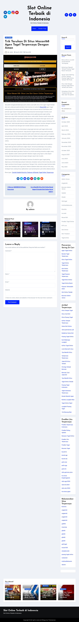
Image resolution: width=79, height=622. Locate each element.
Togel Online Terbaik (67, 381)
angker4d (64, 510)
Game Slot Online (67, 326)
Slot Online (9, 37)
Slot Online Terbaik (67, 292)
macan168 (65, 547)
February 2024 (66, 134)
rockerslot (64, 558)
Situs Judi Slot (66, 314)
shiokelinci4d (65, 551)
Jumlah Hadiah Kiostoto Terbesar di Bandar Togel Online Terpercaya (33, 172)
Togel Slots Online (67, 280)
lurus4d (64, 213)
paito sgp (64, 465)
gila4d (63, 530)
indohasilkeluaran (67, 561)
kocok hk (64, 452)
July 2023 (65, 158)
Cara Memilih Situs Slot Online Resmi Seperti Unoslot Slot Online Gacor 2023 (42, 189)
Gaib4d (64, 193)
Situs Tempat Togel (67, 310)
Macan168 (28, 52)
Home (34, 28)
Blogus (44, 619)
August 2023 (65, 154)
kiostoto (64, 506)
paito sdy (64, 462)
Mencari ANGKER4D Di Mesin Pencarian (29, 228)
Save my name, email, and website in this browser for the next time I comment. (29, 297)
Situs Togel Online (67, 259)
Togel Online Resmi (67, 283)
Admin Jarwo (66, 179)
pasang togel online (67, 554)
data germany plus (67, 472)
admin (11, 52)
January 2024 (66, 138)
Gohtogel (64, 201)
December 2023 (66, 142)
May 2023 (64, 166)
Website (7, 289)
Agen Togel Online (67, 250)
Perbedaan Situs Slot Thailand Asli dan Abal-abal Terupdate (68, 93)
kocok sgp (64, 455)
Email (7, 281)
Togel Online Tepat (67, 403)
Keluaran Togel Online (68, 436)
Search (64, 37)
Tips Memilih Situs (67, 352)
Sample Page (42, 28)
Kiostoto (64, 209)
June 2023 (65, 162)
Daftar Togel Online (67, 345)
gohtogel (64, 544)
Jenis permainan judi (68, 329)
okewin (64, 564)
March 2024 (65, 130)
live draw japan (66, 491)
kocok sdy (64, 458)
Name (7, 273)
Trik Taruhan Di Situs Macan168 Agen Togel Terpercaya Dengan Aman (27, 44)
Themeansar (51, 619)
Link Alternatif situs (67, 349)
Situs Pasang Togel (67, 317)
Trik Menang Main (67, 412)
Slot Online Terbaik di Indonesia (39, 14)
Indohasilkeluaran (67, 205)
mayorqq (64, 527)
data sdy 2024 (66, 488)
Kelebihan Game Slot (68, 333)
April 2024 (65, 126)
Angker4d (65, 183)
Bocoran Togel (66, 448)
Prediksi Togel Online (68, 221)
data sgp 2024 (66, 481)
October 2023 (66, 150)
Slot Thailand (66, 233)
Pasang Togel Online (67, 336)
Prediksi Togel (66, 445)
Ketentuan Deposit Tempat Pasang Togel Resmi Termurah (68, 69)
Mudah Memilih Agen (68, 396)
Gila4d (63, 197)
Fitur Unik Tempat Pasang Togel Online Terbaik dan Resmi (68, 85)
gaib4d (64, 523)
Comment (8, 250)
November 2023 (66, 146)
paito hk (64, 469)
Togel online (65, 238)
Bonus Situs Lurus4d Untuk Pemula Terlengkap (68, 61)
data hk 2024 (65, 484)
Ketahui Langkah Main (68, 399)
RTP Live (64, 225)
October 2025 (66, 122)
